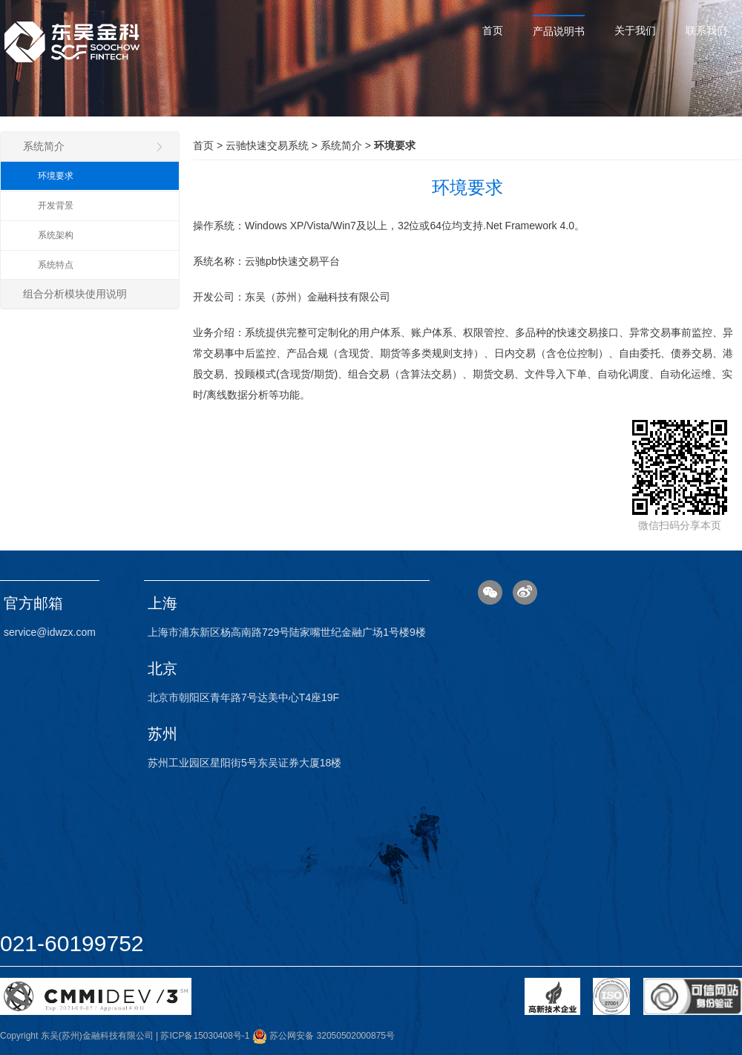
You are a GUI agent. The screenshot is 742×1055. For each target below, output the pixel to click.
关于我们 (635, 30)
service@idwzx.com (50, 632)
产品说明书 (559, 31)
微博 (525, 592)
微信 (490, 592)
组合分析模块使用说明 (75, 294)
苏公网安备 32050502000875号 (323, 1036)
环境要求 (55, 176)
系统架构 (55, 235)
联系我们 (706, 30)
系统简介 (93, 146)
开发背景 (55, 205)
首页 (492, 30)
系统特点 (55, 265)
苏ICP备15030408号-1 (204, 1036)
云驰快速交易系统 (267, 145)
